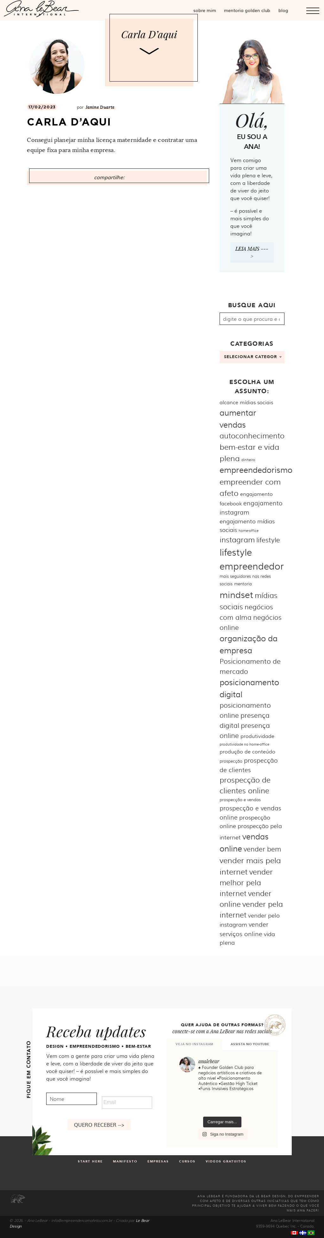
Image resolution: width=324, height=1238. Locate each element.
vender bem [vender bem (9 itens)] (262, 848)
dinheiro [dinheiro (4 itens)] (248, 459)
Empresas (158, 1161)
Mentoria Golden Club (247, 10)
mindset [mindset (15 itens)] (236, 594)
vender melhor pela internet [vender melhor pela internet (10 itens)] (246, 882)
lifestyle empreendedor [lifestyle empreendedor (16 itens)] (252, 558)
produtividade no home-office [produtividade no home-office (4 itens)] (244, 744)
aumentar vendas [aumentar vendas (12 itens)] (238, 418)
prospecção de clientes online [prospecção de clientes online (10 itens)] (245, 785)
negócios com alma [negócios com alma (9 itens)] (246, 611)
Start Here (90, 1161)
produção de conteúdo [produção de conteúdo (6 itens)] (247, 751)
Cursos (187, 1161)
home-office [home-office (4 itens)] (249, 530)
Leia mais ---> (251, 252)
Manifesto (125, 1161)
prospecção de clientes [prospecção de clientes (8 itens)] (248, 765)
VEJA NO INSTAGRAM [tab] (194, 1044)
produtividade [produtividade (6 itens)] (257, 736)
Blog (283, 10)
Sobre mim (204, 10)
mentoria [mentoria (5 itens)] (243, 583)
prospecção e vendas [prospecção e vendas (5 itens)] (240, 799)
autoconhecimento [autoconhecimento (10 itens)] (252, 435)
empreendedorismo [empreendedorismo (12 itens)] (256, 469)
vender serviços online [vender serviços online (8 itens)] (244, 929)
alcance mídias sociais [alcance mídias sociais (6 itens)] (246, 402)
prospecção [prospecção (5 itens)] (231, 761)
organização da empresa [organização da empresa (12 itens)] (248, 644)
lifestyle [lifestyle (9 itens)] (268, 539)
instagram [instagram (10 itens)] (237, 539)
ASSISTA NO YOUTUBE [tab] (250, 1044)
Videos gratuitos (226, 1161)
